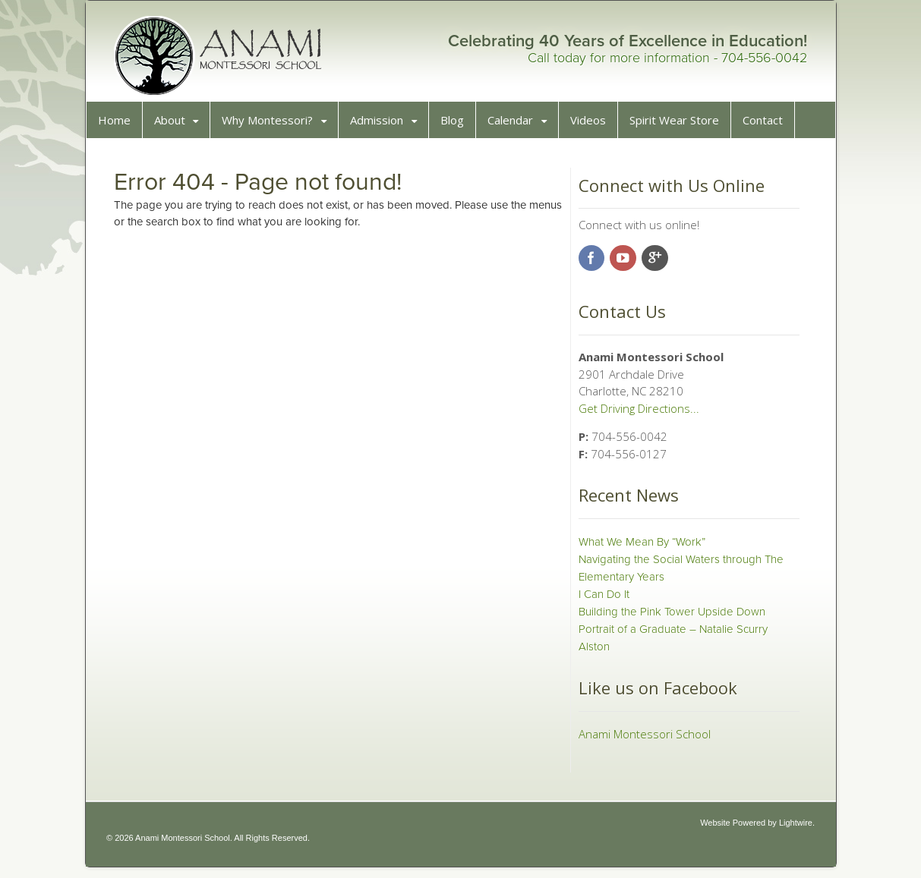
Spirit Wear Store (679, 125)
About (175, 125)
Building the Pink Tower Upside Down (669, 617)
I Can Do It (601, 599)
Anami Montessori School (642, 739)
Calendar (515, 125)
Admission (381, 125)
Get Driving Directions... (636, 413)
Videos (593, 125)
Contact (768, 125)
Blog (457, 125)
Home (119, 125)
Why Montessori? (272, 125)
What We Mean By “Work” (639, 547)
